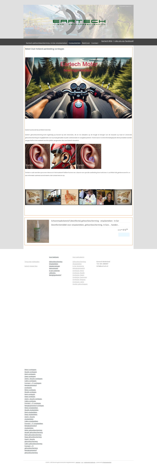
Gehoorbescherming (55, 262)
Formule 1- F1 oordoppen (33, 383)
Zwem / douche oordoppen (33, 379)
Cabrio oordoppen (30, 381)
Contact (94, 43)
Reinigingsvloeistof (55, 275)
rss (82, 462)
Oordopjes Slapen (78, 275)
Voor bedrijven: (54, 257)
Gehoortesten (53, 268)
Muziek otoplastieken (31, 410)
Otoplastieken (53, 264)
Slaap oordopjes (30, 396)
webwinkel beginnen (89, 462)
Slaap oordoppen (30, 376)
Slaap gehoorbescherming (33, 437)
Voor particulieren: (78, 257)
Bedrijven (86, 43)
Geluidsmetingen (54, 266)
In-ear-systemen (54, 271)
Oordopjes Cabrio (78, 282)
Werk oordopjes (30, 394)
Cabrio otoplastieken (31, 421)
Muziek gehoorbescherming (34, 432)
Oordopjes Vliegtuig (79, 279)
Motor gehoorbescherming (33, 430)
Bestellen (124, 234)
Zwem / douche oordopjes (33, 399)
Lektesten (52, 273)
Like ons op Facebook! (124, 41)
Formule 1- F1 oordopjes (33, 403)
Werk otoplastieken (31, 412)
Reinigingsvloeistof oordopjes (34, 405)
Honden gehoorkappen (80, 284)
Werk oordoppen (30, 374)
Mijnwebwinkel (107, 462)
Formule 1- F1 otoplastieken (34, 423)
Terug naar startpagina (32, 262)
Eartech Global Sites (31, 266)
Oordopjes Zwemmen (80, 277)
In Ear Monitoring (78, 266)
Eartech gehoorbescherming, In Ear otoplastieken (46, 43)
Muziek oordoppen (31, 372)
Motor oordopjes (30, 390)
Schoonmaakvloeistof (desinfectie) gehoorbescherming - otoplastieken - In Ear (85, 221)
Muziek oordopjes (30, 392)
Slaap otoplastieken (31, 414)
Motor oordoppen (30, 370)
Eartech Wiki (106, 41)
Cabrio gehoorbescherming (33, 444)
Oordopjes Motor (78, 271)
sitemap (78, 462)
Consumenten (74, 43)
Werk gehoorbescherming (33, 435)
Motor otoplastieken (31, 408)
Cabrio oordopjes (30, 401)
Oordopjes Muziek (79, 273)
